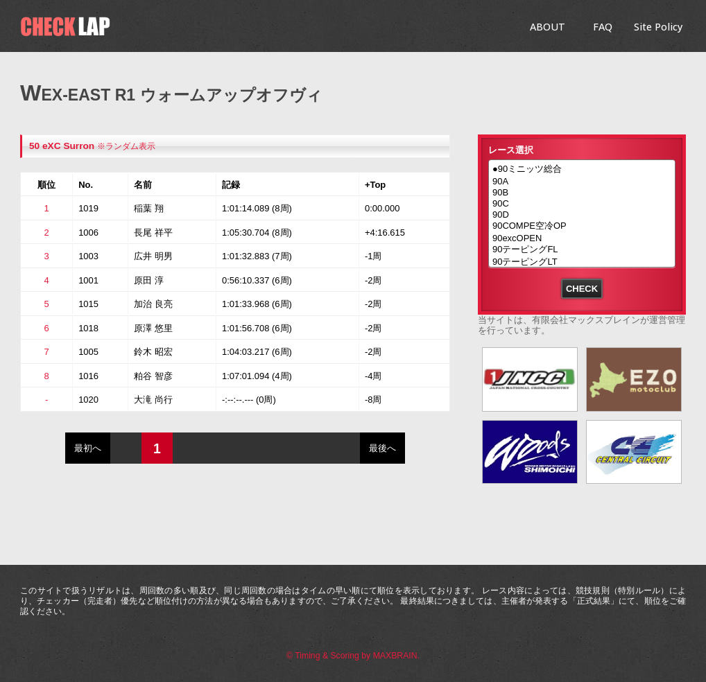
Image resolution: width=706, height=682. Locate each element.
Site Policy (658, 26)
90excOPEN (582, 238)
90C (582, 203)
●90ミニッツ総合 (582, 170)
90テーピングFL (582, 250)
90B (582, 192)
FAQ (602, 26)
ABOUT (547, 26)
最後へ (382, 448)
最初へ (87, 448)
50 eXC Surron (61, 146)
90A (582, 181)
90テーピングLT (582, 262)
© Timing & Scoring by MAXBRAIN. (353, 656)
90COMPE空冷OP (582, 226)
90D (582, 214)
